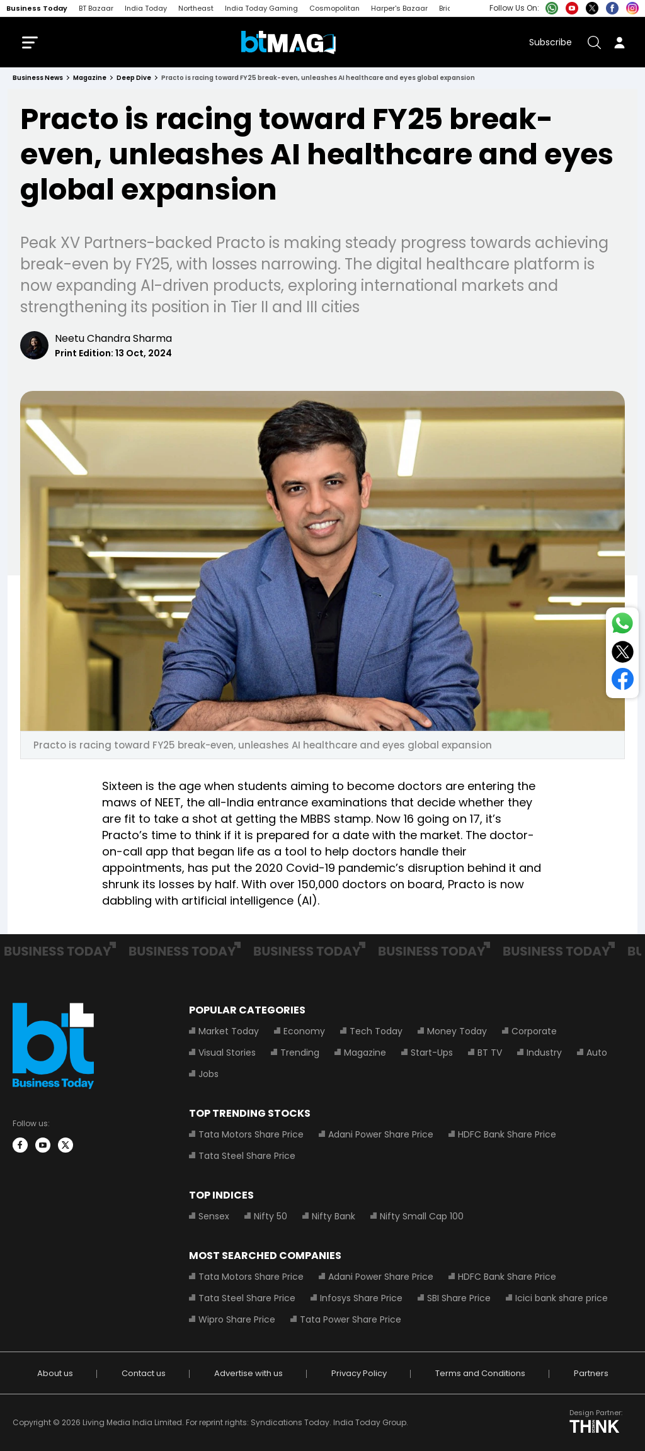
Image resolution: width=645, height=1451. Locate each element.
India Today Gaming (261, 8)
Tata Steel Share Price (246, 1155)
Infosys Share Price (361, 1298)
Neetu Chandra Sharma (113, 338)
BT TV (489, 1052)
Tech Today (376, 1031)
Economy (304, 1031)
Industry (544, 1052)
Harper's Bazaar (399, 8)
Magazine (365, 1052)
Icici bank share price (561, 1298)
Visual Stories (227, 1052)
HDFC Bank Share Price (507, 1134)
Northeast (196, 8)
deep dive (134, 77)
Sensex (213, 1216)
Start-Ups (432, 1052)
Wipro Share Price (236, 1319)
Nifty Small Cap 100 (422, 1216)
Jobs (208, 1074)
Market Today (228, 1031)
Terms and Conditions (480, 1373)
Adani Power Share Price (380, 1134)
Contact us (144, 1373)
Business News (38, 77)
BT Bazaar (96, 8)
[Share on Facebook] (623, 681)
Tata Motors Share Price (251, 1134)
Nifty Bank (333, 1216)
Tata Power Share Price (350, 1319)
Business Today (36, 8)
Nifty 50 (270, 1216)
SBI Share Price (459, 1298)
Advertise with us (248, 1373)
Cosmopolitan (334, 8)
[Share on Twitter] (623, 654)
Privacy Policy (359, 1373)
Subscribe (550, 42)
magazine (89, 77)
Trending (299, 1052)
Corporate (534, 1031)
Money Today (457, 1031)
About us (55, 1373)
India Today (146, 8)
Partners (591, 1373)
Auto (596, 1052)
